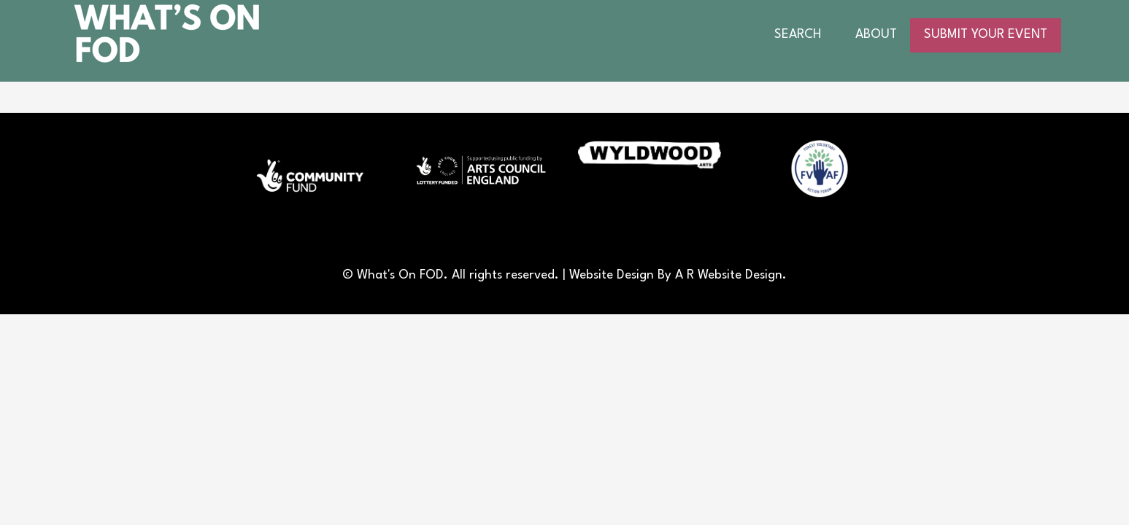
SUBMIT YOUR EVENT (985, 34)
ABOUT (876, 34)
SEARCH (797, 34)
